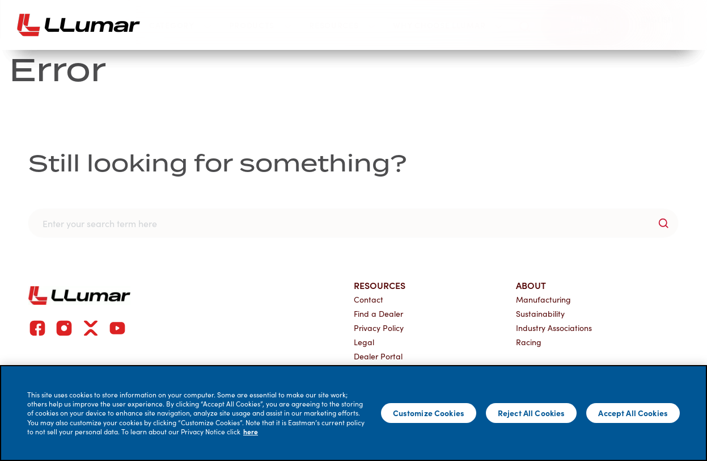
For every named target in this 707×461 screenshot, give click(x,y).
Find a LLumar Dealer (121, 160)
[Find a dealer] (585, 25)
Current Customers (259, 134)
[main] (353, 413)
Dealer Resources (252, 160)
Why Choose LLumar (139, 87)
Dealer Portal (243, 185)
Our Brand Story (114, 134)
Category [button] (180, 25)
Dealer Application (472, 160)
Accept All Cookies (633, 412)
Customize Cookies (428, 412)
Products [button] (260, 25)
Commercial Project (120, 209)
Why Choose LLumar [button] (447, 25)
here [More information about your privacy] (250, 431)
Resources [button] (342, 25)
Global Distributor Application (501, 209)
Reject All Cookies (531, 412)
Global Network (110, 185)
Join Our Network (485, 87)
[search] (524, 24)
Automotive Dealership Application (510, 185)
